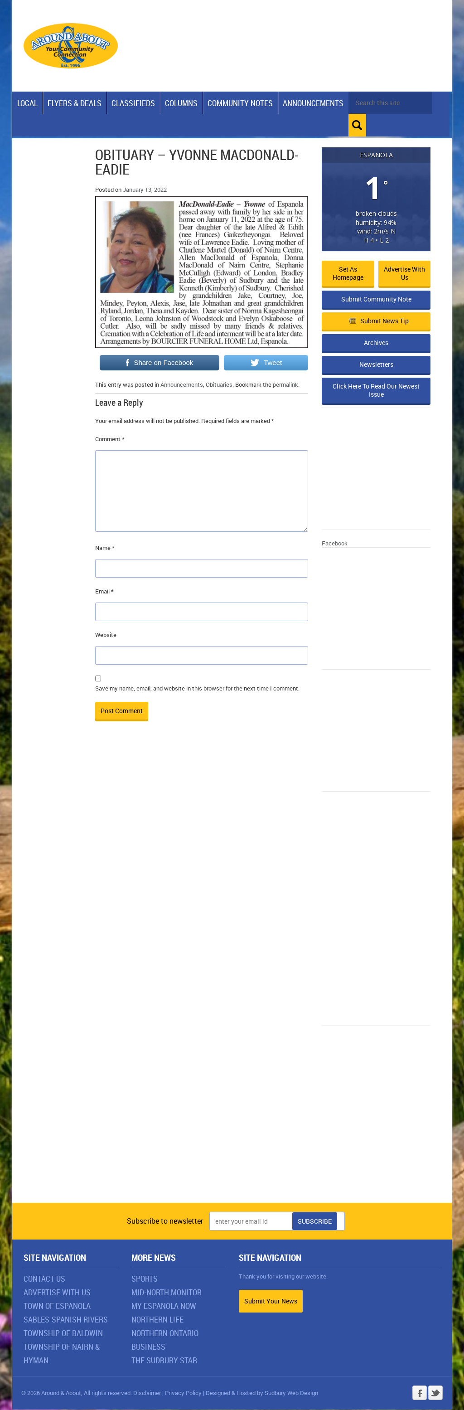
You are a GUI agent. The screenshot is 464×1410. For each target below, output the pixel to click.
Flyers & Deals (75, 102)
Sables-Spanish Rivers (66, 1319)
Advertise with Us (404, 273)
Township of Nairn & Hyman (62, 1354)
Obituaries (219, 385)
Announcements (313, 102)
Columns (181, 102)
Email (104, 592)
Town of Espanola (57, 1306)
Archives (376, 343)
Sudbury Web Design (291, 1393)
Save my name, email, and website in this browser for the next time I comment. (197, 689)
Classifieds (133, 102)
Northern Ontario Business (164, 1340)
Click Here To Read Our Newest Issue (376, 390)
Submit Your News (270, 1301)
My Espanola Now (163, 1306)
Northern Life (157, 1319)
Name (105, 548)
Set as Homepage (348, 273)
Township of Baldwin (63, 1333)
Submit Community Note (376, 299)
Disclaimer (147, 1393)
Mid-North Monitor (166, 1292)
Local (27, 102)
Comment (110, 439)
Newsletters (376, 364)
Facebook (335, 544)
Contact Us (44, 1279)
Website (105, 635)
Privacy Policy (183, 1393)
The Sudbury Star (164, 1360)
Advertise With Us (57, 1292)
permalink (285, 385)
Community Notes (240, 102)
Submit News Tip (379, 321)
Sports (144, 1279)
